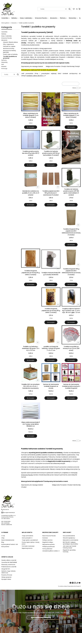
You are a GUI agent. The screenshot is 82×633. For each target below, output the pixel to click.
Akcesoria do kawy (8, 48)
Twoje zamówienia (27, 536)
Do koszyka (30, 127)
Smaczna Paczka (6, 38)
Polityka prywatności (48, 546)
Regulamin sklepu (47, 542)
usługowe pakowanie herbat (52, 43)
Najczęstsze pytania (48, 544)
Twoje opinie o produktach (30, 540)
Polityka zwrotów (47, 540)
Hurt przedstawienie (69, 536)
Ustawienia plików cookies (50, 551)
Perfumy (4, 60)
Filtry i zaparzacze (8, 44)
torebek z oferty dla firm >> (35, 76)
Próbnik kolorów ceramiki (8, 567)
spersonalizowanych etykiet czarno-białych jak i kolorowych (41, 459)
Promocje (4, 68)
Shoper (77, 586)
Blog (2, 542)
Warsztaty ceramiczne (8, 564)
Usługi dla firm (5, 569)
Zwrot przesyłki (26, 538)
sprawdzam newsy (41, 617)
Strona (74, 88)
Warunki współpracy (69, 538)
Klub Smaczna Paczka (49, 536)
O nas (3, 536)
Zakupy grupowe (6, 577)
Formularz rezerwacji (28, 546)
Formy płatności (47, 549)
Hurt (2, 64)
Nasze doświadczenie (7, 540)
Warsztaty (4, 62)
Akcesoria (14, 23)
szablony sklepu (63, 586)
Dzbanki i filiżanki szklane (10, 42)
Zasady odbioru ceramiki (8, 560)
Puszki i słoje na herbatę (10, 54)
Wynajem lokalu (6, 579)
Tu (79, 469)
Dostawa (45, 538)
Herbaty (3, 34)
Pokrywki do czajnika (9, 46)
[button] (69, 9)
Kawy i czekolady (6, 36)
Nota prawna (5, 546)
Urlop (2, 538)
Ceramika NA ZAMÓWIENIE (9, 562)
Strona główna (5, 23)
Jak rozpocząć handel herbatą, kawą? (69, 547)
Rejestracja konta (27, 548)
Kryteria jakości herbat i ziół (9, 544)
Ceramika (4, 32)
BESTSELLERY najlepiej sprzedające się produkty (70, 543)
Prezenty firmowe (6, 575)
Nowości (3, 66)
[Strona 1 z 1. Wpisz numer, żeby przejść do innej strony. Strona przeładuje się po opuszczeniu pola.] (77, 88)
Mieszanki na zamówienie (70, 540)
